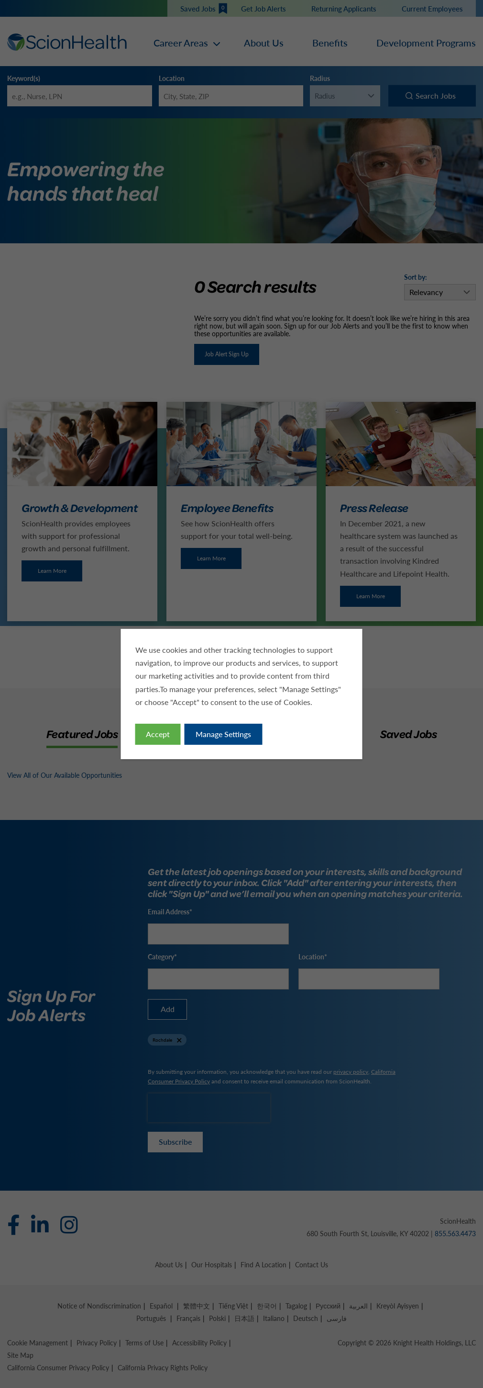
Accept (158, 734)
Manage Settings (223, 734)
